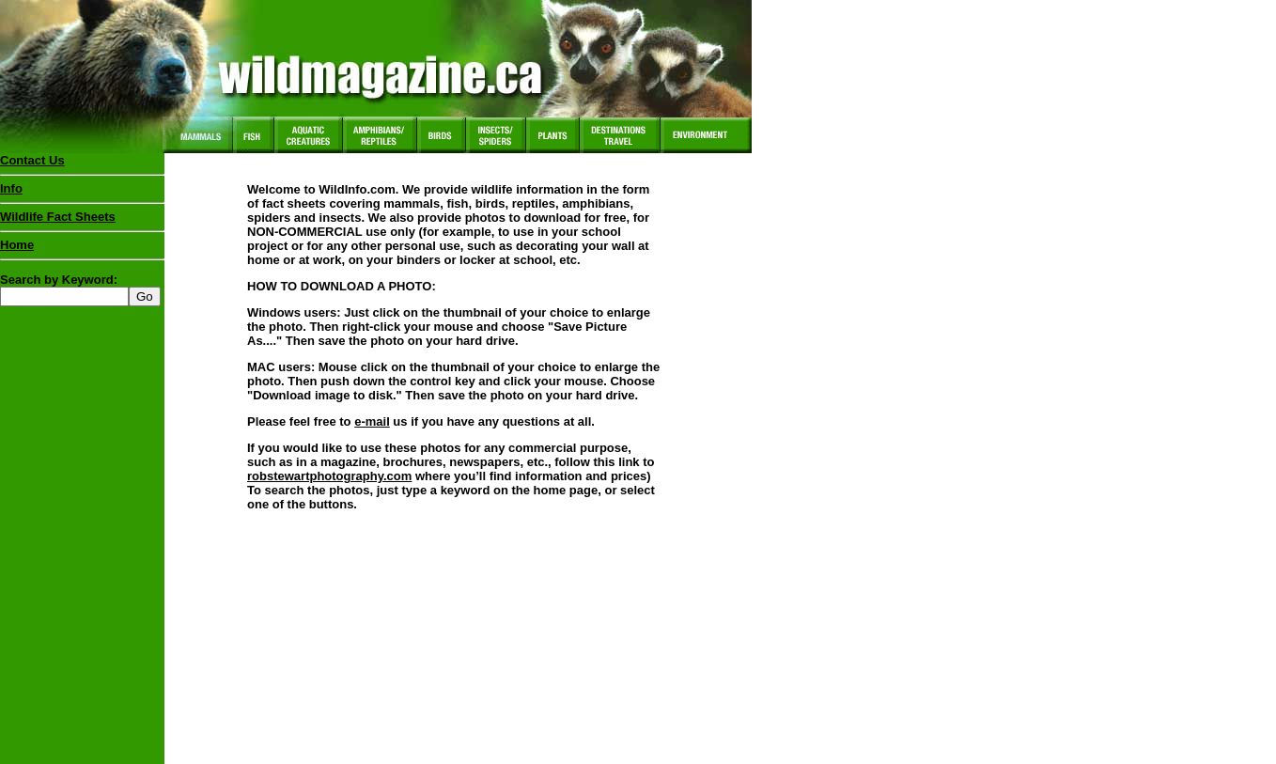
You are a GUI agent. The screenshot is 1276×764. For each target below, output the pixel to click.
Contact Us (32, 160)
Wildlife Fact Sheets (82, 221)
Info (11, 188)
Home (17, 245)
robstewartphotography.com (329, 476)
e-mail (372, 421)
